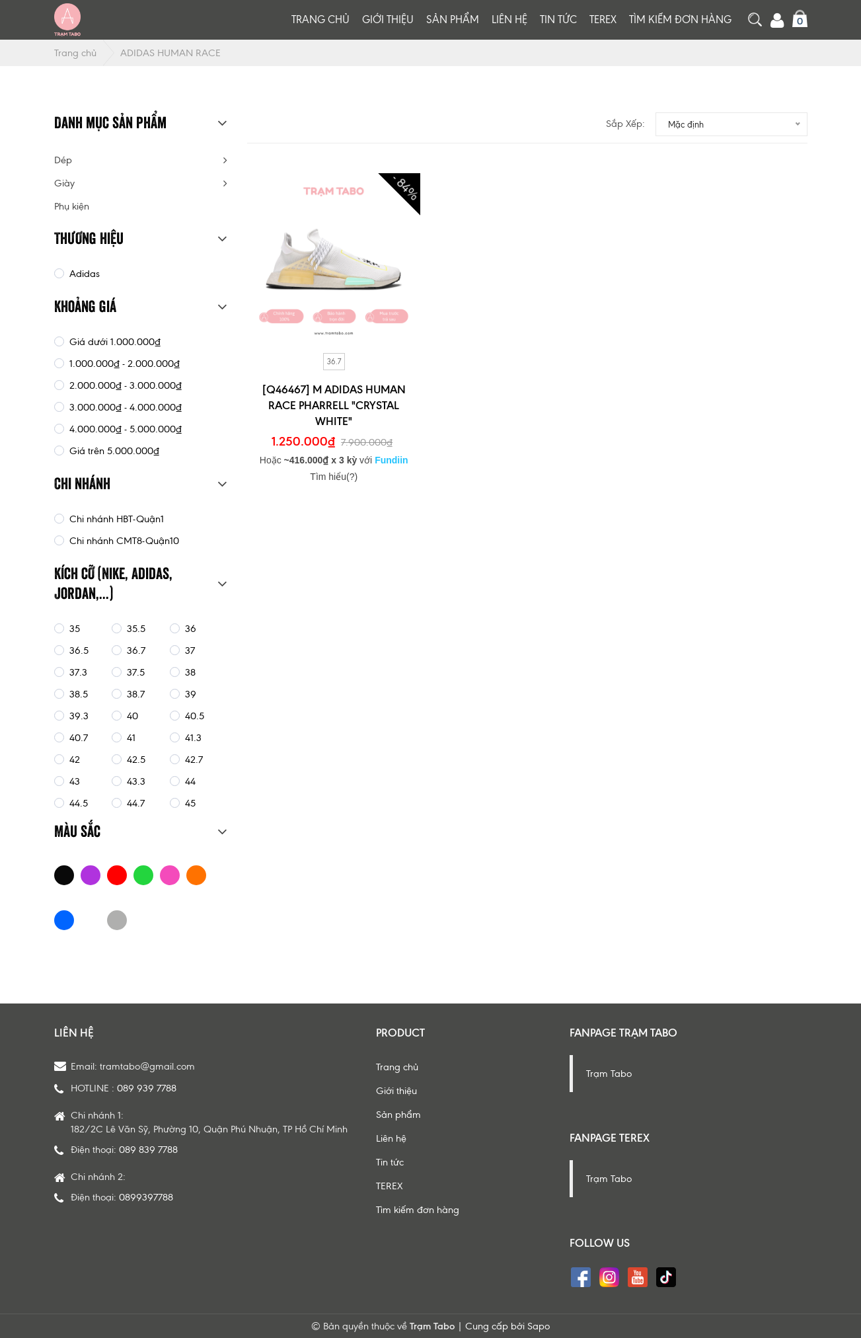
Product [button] (400, 1032)
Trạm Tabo (609, 1074)
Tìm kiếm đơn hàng (680, 19)
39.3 (78, 716)
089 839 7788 (148, 1150)
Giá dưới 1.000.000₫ (114, 342)
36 (189, 629)
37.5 (134, 672)
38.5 (77, 694)
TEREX (603, 19)
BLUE (64, 920)
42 (73, 760)
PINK (170, 875)
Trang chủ (320, 19)
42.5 (134, 760)
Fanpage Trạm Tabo (623, 1032)
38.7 (134, 694)
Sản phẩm (452, 19)
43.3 (134, 781)
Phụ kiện (71, 206)
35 (73, 629)
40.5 (193, 716)
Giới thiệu (388, 19)
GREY (117, 920)
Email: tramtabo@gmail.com (133, 1066)
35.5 (134, 629)
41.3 (192, 738)
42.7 (192, 760)
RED (117, 875)
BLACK (64, 875)
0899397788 (146, 1197)
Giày (64, 183)
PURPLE (90, 875)
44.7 (134, 803)
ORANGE (196, 875)
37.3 (77, 672)
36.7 (334, 361)
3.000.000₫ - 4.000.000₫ (124, 407)
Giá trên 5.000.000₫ (113, 451)
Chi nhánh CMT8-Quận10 (123, 541)
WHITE (90, 920)
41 (129, 738)
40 (131, 716)
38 (189, 672)
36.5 (78, 650)
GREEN (143, 875)
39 (189, 694)
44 (189, 781)
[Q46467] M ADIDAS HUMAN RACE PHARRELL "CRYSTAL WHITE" (334, 405)
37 (188, 650)
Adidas (83, 274)
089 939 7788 (146, 1088)
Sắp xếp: (625, 124)
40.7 (77, 738)
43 (73, 781)
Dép (63, 160)
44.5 (77, 803)
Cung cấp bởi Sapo (507, 1326)
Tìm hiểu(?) (333, 476)
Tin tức (558, 19)
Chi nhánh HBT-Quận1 (115, 519)
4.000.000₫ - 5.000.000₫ (124, 429)
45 (189, 803)
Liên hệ (509, 19)
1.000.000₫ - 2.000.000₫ (123, 364)
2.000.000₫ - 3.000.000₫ (124, 385)
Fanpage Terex (610, 1137)
